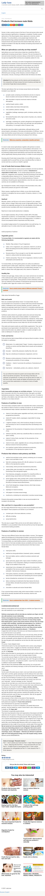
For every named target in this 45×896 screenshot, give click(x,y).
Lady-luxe (6, 2)
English (4, 13)
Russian (2, 895)
